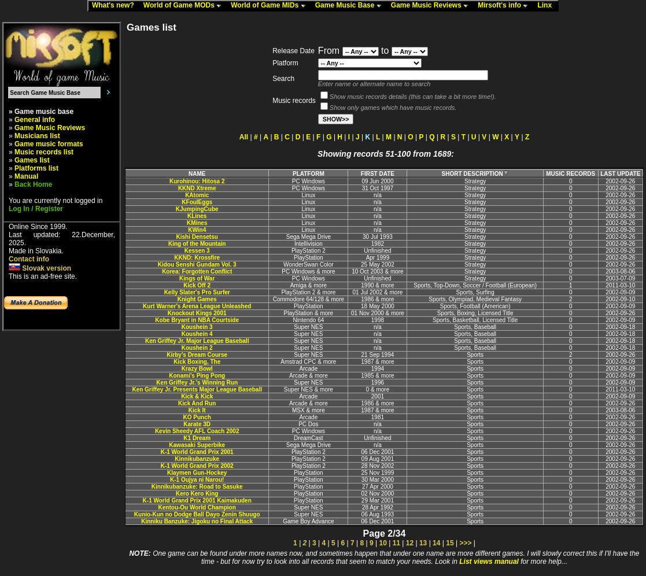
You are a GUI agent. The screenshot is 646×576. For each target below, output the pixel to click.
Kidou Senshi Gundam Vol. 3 (197, 264)
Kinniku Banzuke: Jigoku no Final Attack (197, 521)
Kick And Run (197, 403)
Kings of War (197, 278)
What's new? (115, 5)
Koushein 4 (197, 334)
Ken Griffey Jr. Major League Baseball (197, 341)
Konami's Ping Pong (197, 375)
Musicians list (37, 136)
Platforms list (36, 168)
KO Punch (197, 417)
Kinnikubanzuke (197, 459)
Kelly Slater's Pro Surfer (197, 292)
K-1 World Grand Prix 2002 (197, 466)
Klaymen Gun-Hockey (197, 473)
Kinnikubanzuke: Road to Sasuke (197, 486)
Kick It (197, 410)
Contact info (29, 259)
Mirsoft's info (505, 5)
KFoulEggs (197, 202)
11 (396, 543)
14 (436, 543)
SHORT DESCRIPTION (475, 174)
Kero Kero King (197, 493)
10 (382, 543)
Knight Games (197, 299)
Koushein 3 (197, 327)
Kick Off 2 (197, 285)
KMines (197, 223)
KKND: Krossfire (197, 257)
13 (423, 543)
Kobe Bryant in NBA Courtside (197, 320)
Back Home (33, 184)
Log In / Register (36, 209)
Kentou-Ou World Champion (197, 507)
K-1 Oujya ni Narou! (197, 480)
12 (410, 543)
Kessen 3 (197, 251)
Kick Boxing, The (197, 362)
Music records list (43, 152)
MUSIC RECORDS (570, 174)
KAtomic (197, 195)
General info (34, 120)
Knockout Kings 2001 (197, 313)
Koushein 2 (197, 348)
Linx (547, 5)
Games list (32, 160)
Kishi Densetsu (197, 237)
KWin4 (197, 230)
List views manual (489, 561)
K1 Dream (197, 438)
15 (449, 543)
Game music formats (48, 144)
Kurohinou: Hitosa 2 (197, 181)
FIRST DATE (377, 174)
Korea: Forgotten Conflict (197, 271)
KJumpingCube (197, 209)
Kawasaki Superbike (197, 445)
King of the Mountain (197, 244)
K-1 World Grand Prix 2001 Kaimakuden (197, 500)
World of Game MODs (185, 5)
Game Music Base (351, 5)
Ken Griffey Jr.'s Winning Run (197, 382)
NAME (197, 174)
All (243, 137)
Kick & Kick (197, 396)
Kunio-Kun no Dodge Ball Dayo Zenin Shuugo (197, 514)
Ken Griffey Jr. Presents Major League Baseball (197, 389)
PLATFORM (308, 174)
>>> (465, 543)
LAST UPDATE (620, 174)
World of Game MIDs (270, 5)
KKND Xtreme (197, 188)
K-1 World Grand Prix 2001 (197, 452)
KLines (196, 216)
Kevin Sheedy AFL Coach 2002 (197, 431)
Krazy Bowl (197, 368)
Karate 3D (197, 424)
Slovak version (40, 268)
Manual (26, 176)
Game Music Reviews (432, 5)
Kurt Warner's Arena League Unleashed (197, 306)
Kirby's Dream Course (197, 355)
